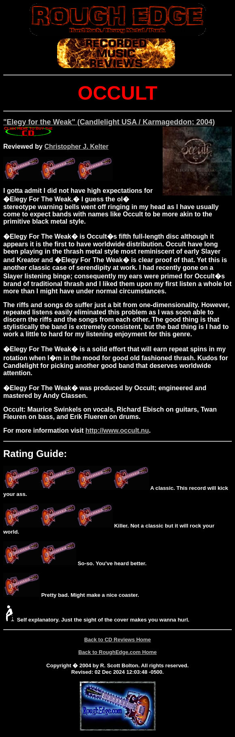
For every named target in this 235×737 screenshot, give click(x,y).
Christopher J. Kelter (76, 146)
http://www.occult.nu (117, 430)
